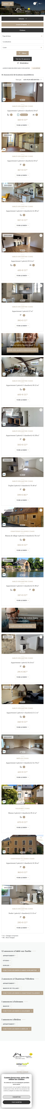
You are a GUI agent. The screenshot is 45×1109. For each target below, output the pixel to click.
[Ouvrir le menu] (7, 4)
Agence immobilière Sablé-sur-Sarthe (16, 68)
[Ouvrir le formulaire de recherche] (22, 53)
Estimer (22, 30)
